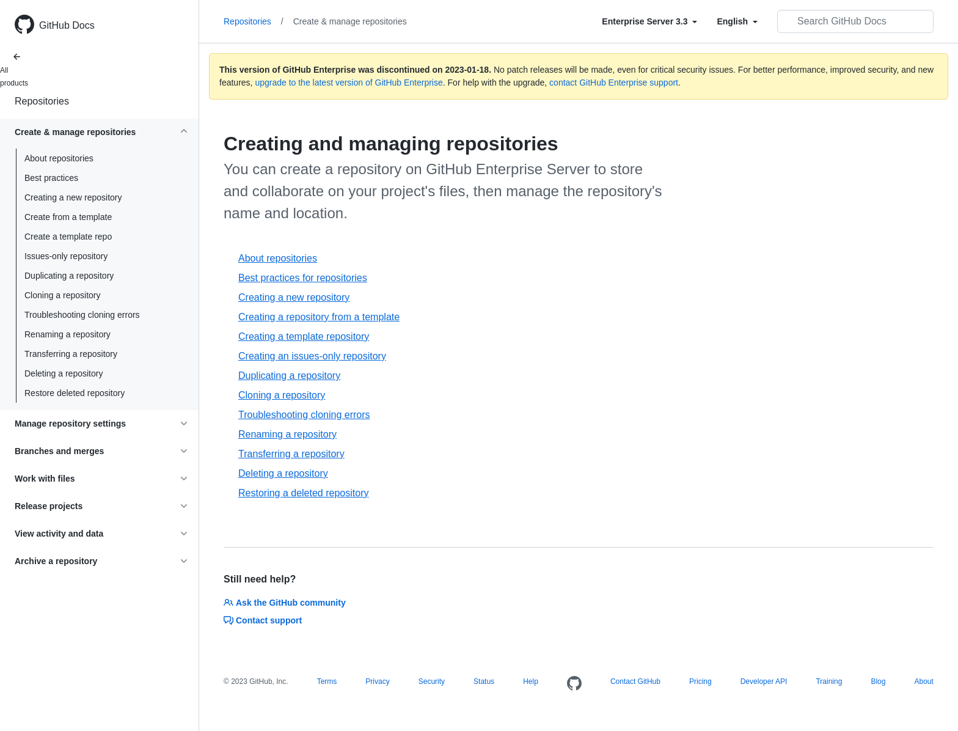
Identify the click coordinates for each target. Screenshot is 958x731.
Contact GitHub (635, 681)
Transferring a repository (70, 354)
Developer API (764, 681)
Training (829, 681)
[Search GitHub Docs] (855, 21)
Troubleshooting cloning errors (82, 315)
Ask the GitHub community (285, 603)
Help (530, 681)
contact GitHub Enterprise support (613, 82)
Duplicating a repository (69, 276)
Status (484, 681)
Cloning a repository (62, 295)
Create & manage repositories (350, 21)
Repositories (42, 101)
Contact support (263, 620)
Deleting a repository (63, 373)
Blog (878, 681)
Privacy (377, 681)
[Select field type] (649, 21)
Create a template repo (68, 236)
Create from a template (68, 217)
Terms (327, 681)
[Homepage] (574, 684)
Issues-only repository (66, 256)
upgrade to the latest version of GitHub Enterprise (348, 82)
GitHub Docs (67, 25)
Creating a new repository (73, 197)
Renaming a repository (67, 334)
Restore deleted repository (74, 393)
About (923, 681)
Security (432, 681)
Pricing (700, 681)
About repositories (58, 158)
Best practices (51, 178)
